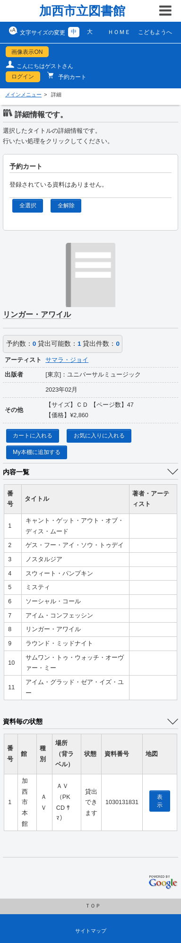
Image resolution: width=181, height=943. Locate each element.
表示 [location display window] (160, 801)
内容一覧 (16, 472)
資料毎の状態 (23, 721)
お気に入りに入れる (99, 435)
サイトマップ (90, 931)
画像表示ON (27, 52)
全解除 (66, 205)
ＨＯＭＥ (119, 32)
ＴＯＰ (93, 906)
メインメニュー (23, 94)
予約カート (71, 77)
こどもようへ (155, 32)
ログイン (22, 76)
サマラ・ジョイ (66, 360)
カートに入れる (32, 435)
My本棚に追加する (36, 452)
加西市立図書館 (82, 10)
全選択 (27, 205)
